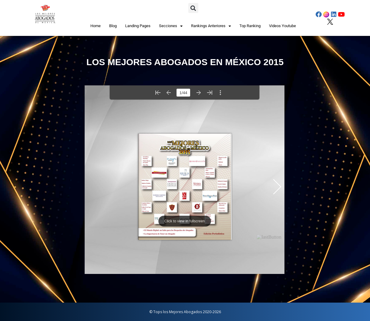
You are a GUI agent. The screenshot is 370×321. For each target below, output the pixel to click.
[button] (193, 8)
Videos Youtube (282, 26)
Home (95, 26)
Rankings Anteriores (211, 26)
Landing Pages (138, 26)
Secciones (171, 26)
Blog (113, 26)
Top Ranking (250, 26)
